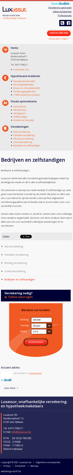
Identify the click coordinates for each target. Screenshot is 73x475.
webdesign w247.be (11, 471)
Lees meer (10, 388)
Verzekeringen (20, 126)
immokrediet (35, 373)
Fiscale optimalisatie (24, 101)
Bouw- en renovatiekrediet (26, 88)
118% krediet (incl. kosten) (26, 94)
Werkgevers (19, 113)
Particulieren (19, 106)
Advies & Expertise (62, 11)
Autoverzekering (21, 131)
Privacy (7, 465)
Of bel (59, 38)
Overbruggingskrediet (24, 91)
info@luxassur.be (21, 432)
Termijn (24, 325)
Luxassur (15, 10)
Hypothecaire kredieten (25, 76)
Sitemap (34, 465)
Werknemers (19, 109)
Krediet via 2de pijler (23, 120)
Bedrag (24, 319)
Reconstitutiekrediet (23, 84)
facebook (68, 23)
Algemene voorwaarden (48, 462)
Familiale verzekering (24, 135)
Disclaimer (20, 465)
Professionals (65, 15)
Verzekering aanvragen (60, 7)
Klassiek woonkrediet (24, 81)
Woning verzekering (23, 138)
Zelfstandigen (20, 116)
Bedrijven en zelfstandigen (26, 145)
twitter (62, 23)
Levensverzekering (22, 142)
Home (14, 48)
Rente (23, 331)
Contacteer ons (21, 69)
